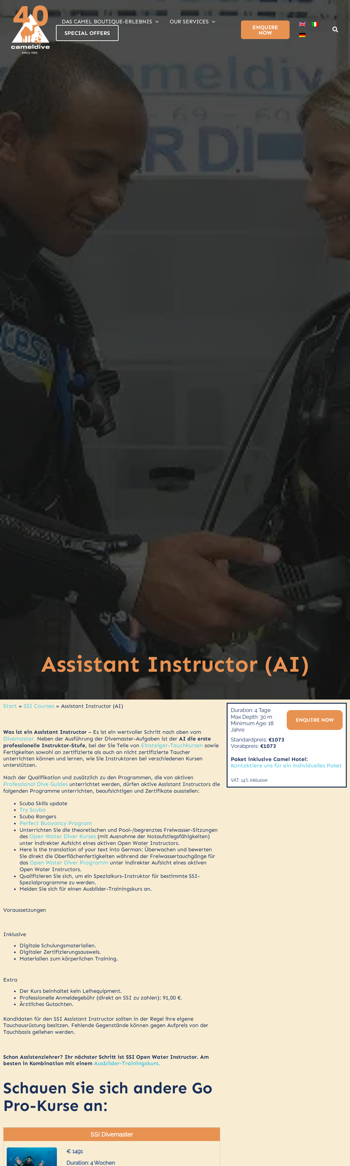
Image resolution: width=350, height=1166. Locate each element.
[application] (155, 21)
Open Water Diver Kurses (61, 835)
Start (9, 706)
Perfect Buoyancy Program (53, 822)
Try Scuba (31, 809)
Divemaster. (18, 738)
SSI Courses (37, 706)
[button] (335, 30)
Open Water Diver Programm (68, 861)
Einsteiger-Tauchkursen (171, 744)
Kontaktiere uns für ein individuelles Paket (284, 765)
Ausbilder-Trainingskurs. (126, 1061)
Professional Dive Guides (35, 783)
